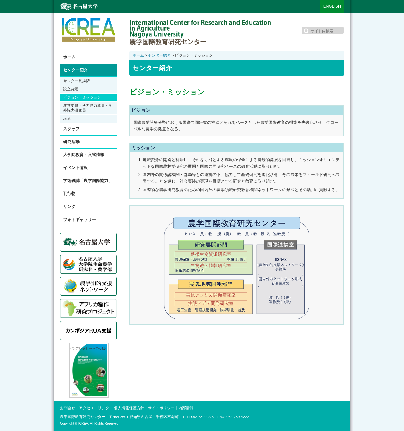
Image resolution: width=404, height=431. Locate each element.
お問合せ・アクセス (77, 408)
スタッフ (71, 128)
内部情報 (185, 408)
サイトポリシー (161, 408)
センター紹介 (159, 55)
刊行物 (69, 193)
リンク (69, 206)
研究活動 (71, 141)
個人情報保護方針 (129, 408)
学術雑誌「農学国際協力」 (87, 180)
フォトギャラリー (79, 219)
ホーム (138, 55)
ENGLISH (332, 6)
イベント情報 (75, 167)
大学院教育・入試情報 (83, 154)
